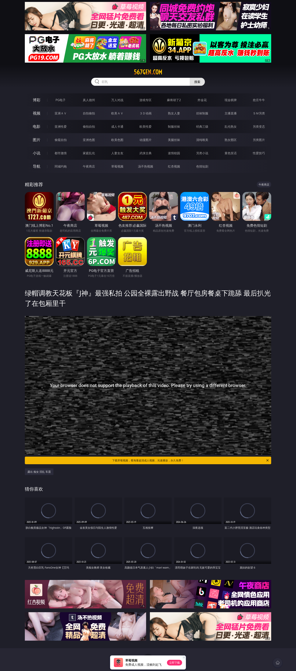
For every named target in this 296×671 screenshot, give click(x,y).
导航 (36, 166)
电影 (36, 126)
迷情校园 (174, 153)
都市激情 (61, 153)
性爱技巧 (259, 153)
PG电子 (61, 100)
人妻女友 (117, 153)
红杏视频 (174, 166)
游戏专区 (145, 100)
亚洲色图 (89, 140)
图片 (36, 139)
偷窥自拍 (61, 140)
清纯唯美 (202, 140)
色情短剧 (202, 166)
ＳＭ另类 (259, 113)
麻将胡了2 (174, 100)
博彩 (36, 99)
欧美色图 (117, 140)
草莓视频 (117, 166)
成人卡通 (117, 126)
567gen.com (148, 72)
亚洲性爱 (61, 126)
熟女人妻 (174, 113)
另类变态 (259, 126)
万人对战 (117, 100)
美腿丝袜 (174, 140)
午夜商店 (89, 166)
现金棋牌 (231, 100)
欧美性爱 (145, 126)
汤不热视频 (145, 166)
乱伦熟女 (231, 126)
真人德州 (89, 100)
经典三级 (202, 126)
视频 (36, 113)
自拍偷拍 (89, 113)
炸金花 (202, 100)
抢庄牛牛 (259, 100)
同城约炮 (61, 166)
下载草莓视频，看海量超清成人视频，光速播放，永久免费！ (190, 460)
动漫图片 (145, 140)
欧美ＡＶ (117, 113)
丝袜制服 (202, 113)
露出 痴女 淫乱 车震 (39, 472)
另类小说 (202, 153)
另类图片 (259, 140)
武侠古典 (145, 153)
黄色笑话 (231, 153)
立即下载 (174, 662)
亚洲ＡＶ (61, 113)
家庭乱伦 (89, 153)
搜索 (197, 82)
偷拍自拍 (89, 126)
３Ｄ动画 (145, 113)
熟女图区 (231, 140)
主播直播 (231, 113)
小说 (36, 153)
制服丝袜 (174, 126)
